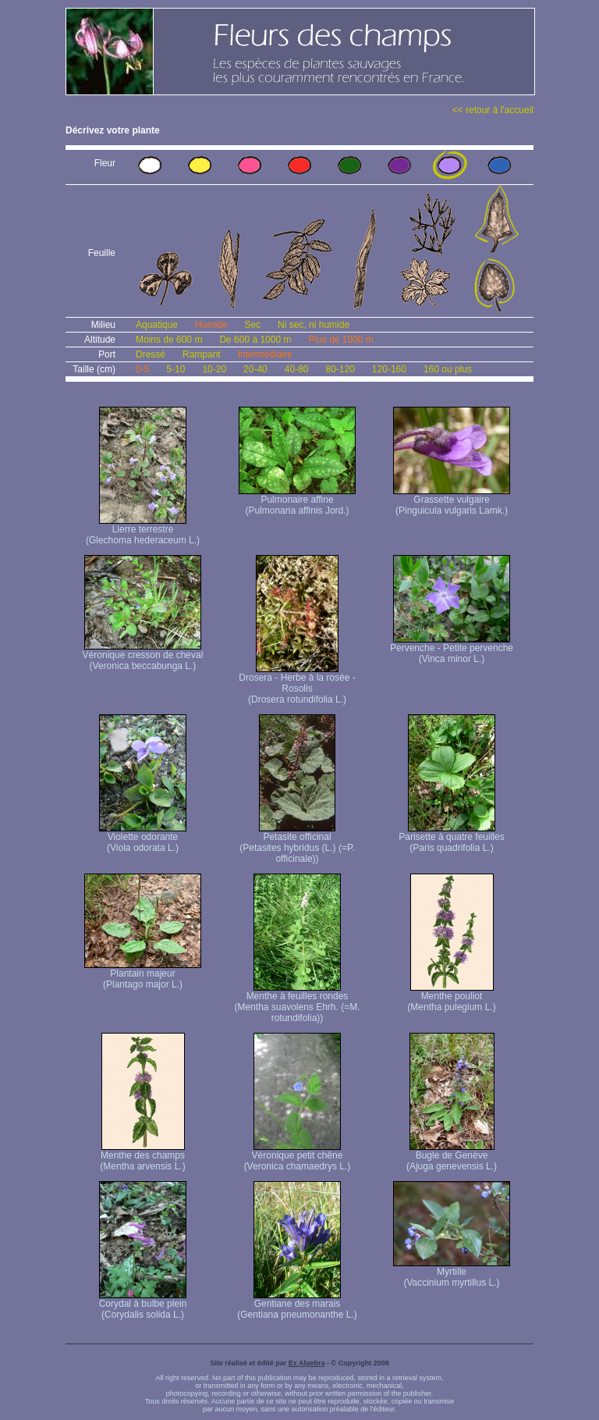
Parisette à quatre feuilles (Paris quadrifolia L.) (451, 838)
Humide (211, 324)
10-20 (214, 369)
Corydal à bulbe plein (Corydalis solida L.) (143, 1305)
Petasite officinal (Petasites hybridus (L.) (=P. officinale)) (297, 843)
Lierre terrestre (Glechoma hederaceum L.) (143, 530)
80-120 (339, 369)
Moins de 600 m (169, 339)
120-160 (389, 369)
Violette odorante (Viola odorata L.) (142, 838)
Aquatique (157, 324)
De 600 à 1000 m (255, 339)
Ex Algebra (307, 1363)
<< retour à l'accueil (492, 110)
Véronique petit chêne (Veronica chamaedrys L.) (297, 1156)
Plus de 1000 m (340, 339)
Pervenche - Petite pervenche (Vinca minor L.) (451, 649)
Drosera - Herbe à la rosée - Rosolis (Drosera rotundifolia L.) (297, 684)
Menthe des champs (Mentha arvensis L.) (142, 1156)
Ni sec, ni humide (313, 324)
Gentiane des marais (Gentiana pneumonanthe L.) (296, 1305)
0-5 (142, 369)
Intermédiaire (265, 354)
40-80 (297, 369)
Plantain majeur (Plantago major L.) (142, 974)
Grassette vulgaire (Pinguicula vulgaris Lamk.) (451, 501)
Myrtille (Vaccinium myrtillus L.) (451, 1273)
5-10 (175, 369)
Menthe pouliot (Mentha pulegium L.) (451, 997)
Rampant (202, 354)
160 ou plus (448, 369)
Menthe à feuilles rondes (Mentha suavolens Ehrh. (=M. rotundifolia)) (297, 1002)
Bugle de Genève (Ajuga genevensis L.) (451, 1156)
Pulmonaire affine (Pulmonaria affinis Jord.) (297, 501)
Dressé (150, 354)
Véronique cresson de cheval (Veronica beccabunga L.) (143, 656)
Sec (252, 324)
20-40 (255, 369)
